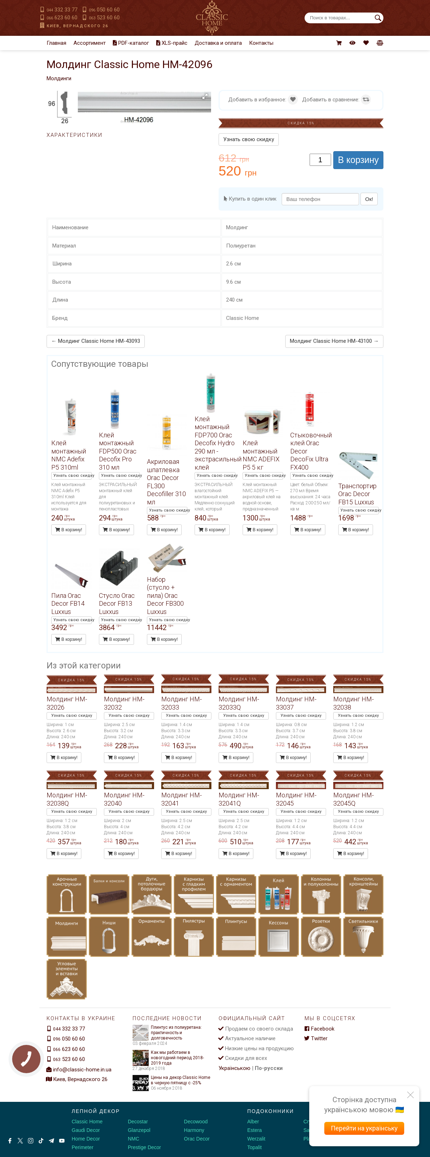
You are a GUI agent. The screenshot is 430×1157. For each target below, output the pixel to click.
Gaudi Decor (86, 1130)
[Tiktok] (41, 1140)
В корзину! (68, 529)
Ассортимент (89, 43)
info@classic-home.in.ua (82, 1069)
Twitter (316, 1038)
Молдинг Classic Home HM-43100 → (334, 341)
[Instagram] (30, 1140)
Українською (234, 1068)
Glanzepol (139, 1130)
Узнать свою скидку (248, 139)
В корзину (358, 160)
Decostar (138, 1121)
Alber (253, 1121)
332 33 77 (62, 9)
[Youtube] (61, 1140)
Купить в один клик (250, 199)
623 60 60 (62, 17)
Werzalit (256, 1139)
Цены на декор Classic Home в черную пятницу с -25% (171, 1080)
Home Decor (86, 1139)
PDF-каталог (131, 43)
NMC (133, 1139)
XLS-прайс (171, 43)
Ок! (369, 199)
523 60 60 (104, 17)
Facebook (319, 1029)
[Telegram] (51, 1140)
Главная (56, 43)
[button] (205, 96)
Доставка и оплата (218, 43)
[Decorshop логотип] (28, 1119)
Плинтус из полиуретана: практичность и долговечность (167, 1033)
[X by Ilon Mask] (20, 1140)
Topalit (254, 1147)
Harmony (194, 1130)
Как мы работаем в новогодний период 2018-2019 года (168, 1058)
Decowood (195, 1121)
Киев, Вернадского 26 (77, 26)
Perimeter (83, 1147)
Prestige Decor (144, 1147)
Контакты (261, 43)
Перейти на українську (364, 1128)
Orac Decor (197, 1139)
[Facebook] (10, 1140)
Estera (254, 1130)
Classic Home (87, 1121)
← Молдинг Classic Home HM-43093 (95, 341)
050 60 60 (104, 9)
